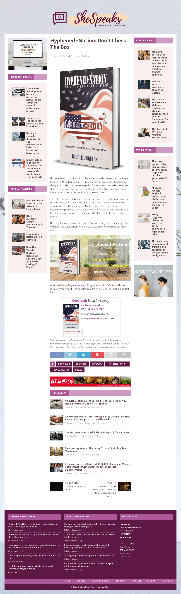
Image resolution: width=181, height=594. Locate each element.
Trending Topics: (21, 77)
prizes (78, 370)
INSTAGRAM (125, 547)
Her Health (121, 581)
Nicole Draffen (94, 309)
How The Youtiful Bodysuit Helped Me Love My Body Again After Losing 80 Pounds (33, 257)
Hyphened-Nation (91, 305)
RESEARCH (125, 537)
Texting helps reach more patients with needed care (89, 555)
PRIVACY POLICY (128, 553)
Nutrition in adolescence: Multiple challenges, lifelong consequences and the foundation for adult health (160, 111)
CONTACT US (126, 557)
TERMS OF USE (127, 550)
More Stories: (144, 149)
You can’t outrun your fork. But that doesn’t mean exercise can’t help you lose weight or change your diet (160, 63)
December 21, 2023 (74, 473)
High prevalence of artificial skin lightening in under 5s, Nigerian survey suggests (89, 525)
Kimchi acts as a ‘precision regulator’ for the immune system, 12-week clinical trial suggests (34, 168)
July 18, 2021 (60, 56)
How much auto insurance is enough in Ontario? (158, 87)
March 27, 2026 (17, 530)
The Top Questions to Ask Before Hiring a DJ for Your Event (98, 432)
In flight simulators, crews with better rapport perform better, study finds (30, 567)
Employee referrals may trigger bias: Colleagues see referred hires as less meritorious (34, 546)
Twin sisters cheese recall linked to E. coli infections (34, 122)
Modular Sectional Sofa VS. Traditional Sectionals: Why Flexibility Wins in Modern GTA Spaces (95, 402)
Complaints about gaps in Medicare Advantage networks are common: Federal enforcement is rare (34, 100)
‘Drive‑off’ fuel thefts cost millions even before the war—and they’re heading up (33, 525)
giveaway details (95, 318)
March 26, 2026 (17, 541)
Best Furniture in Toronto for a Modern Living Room (34, 205)
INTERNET (125, 534)
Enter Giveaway (72, 332)
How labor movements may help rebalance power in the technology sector (33, 535)
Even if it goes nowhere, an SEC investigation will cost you (34, 557)
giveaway (79, 285)
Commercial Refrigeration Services (34, 237)
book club (64, 364)
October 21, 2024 (73, 436)
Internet (136, 581)
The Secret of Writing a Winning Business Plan (159, 133)
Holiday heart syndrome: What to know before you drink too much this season (88, 564)
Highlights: (60, 393)
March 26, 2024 (73, 455)
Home (67, 581)
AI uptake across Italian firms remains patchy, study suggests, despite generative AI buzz (160, 171)
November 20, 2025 (74, 530)
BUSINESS (125, 524)
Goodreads (79, 301)
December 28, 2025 (75, 423)
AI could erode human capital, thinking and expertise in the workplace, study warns (160, 248)
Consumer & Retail (100, 581)
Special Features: (22, 189)
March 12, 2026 (73, 407)
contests (81, 364)
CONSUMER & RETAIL (131, 527)
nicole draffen (61, 370)
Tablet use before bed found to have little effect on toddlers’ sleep (89, 535)
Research (151, 581)
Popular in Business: (23, 516)
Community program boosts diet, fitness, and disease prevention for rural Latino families (86, 546)
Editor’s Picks (145, 40)
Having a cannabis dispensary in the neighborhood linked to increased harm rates (34, 143)
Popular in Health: (77, 516)
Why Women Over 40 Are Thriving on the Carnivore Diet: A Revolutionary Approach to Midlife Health (97, 418)
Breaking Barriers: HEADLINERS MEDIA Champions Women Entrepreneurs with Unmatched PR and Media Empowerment (97, 467)
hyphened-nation (117, 364)
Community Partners (80, 56)
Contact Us (167, 581)
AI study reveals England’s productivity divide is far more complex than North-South (160, 198)
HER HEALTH (126, 531)
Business (81, 581)
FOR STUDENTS (127, 544)
